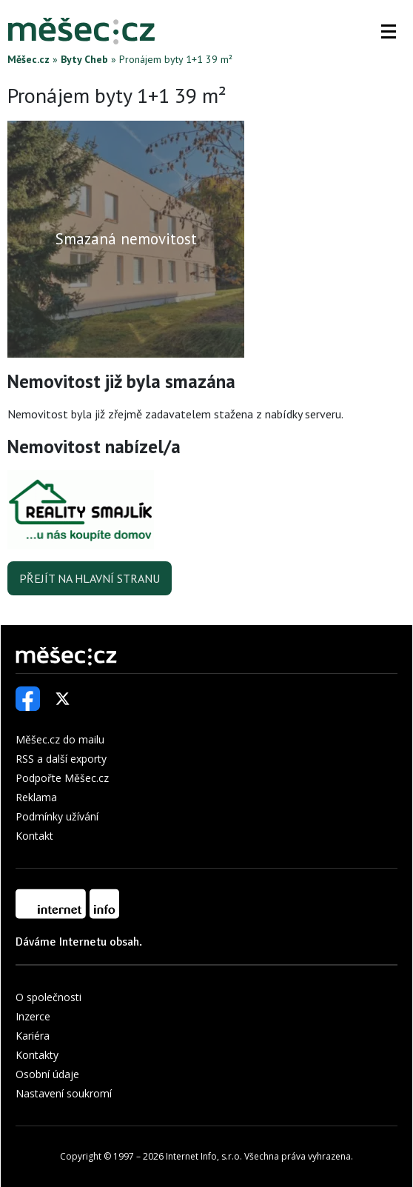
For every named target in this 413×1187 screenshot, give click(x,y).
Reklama (36, 797)
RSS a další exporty (61, 759)
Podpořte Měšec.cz (62, 778)
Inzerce (33, 1016)
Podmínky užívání (57, 816)
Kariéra (33, 1036)
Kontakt (34, 836)
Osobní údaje (47, 1074)
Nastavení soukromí (64, 1093)
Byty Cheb (84, 59)
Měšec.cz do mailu (60, 739)
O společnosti (48, 997)
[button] (388, 31)
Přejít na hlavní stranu (89, 578)
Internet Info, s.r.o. (204, 1156)
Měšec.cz (28, 59)
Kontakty (37, 1055)
